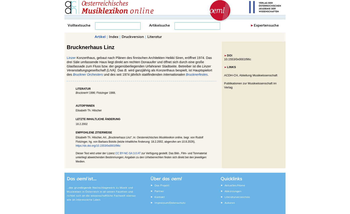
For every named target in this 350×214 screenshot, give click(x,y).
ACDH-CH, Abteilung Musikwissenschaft (250, 75)
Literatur (154, 36)
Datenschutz (177, 203)
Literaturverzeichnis (237, 197)
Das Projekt (161, 185)
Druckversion (133, 36)
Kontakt (159, 197)
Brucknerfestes (197, 74)
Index (113, 36)
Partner (159, 191)
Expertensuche (266, 25)
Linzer (71, 58)
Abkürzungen (233, 191)
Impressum (161, 203)
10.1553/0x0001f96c (237, 59)
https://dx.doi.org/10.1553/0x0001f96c (98, 145)
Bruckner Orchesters (88, 74)
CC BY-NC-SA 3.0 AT (128, 153)
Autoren (230, 203)
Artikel (100, 36)
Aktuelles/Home (235, 185)
